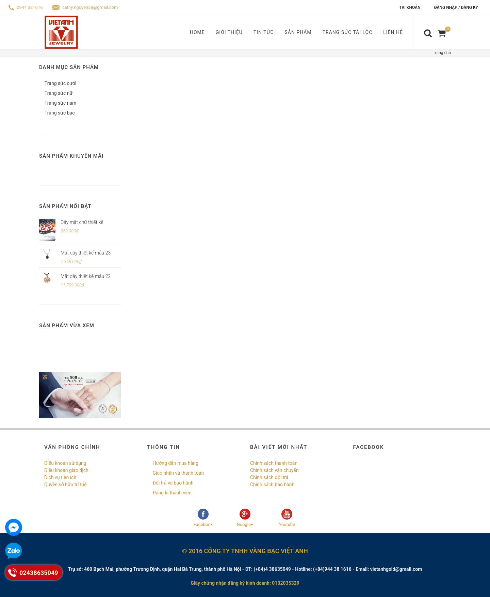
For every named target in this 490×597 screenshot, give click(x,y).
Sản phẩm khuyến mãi (71, 156)
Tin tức (264, 32)
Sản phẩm (298, 32)
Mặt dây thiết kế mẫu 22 (86, 276)
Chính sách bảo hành (272, 484)
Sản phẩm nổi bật (65, 206)
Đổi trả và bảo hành (173, 483)
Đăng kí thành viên (172, 492)
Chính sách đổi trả (269, 477)
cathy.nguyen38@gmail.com (85, 7)
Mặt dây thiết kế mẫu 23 (86, 253)
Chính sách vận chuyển (274, 470)
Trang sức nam (60, 103)
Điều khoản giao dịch (66, 470)
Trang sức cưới (60, 83)
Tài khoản (410, 7)
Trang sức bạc (60, 113)
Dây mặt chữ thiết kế (82, 222)
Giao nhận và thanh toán (178, 473)
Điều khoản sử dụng (65, 463)
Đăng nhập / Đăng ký (456, 7)
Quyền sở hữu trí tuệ (65, 484)
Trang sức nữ (58, 93)
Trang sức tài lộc (348, 32)
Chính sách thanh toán (273, 463)
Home (197, 32)
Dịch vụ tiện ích (60, 477)
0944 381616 (26, 7)
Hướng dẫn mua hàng (175, 463)
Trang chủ (442, 52)
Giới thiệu (229, 32)
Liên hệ (393, 32)
